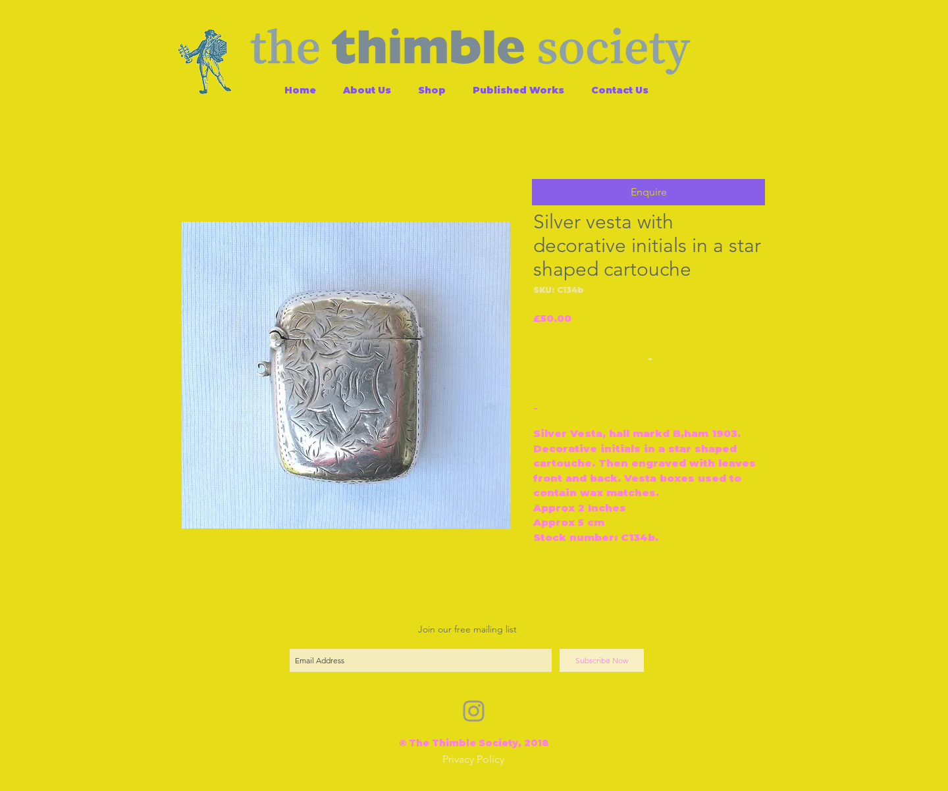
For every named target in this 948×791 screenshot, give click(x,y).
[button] (648, 192)
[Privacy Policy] (473, 759)
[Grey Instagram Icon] (474, 711)
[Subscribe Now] (602, 660)
